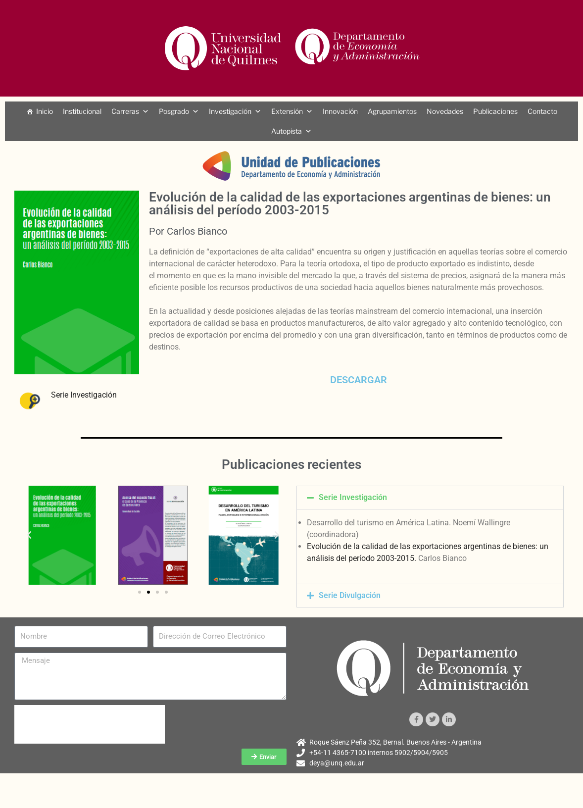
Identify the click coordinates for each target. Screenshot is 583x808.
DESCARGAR (358, 380)
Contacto (542, 111)
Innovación (340, 111)
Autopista (286, 131)
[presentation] (89, 724)
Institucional (82, 111)
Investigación (230, 111)
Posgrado (174, 111)
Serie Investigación (84, 395)
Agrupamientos (392, 111)
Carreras (125, 111)
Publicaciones (495, 111)
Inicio (44, 111)
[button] (29, 535)
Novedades (445, 111)
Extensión (287, 111)
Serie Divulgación (350, 595)
